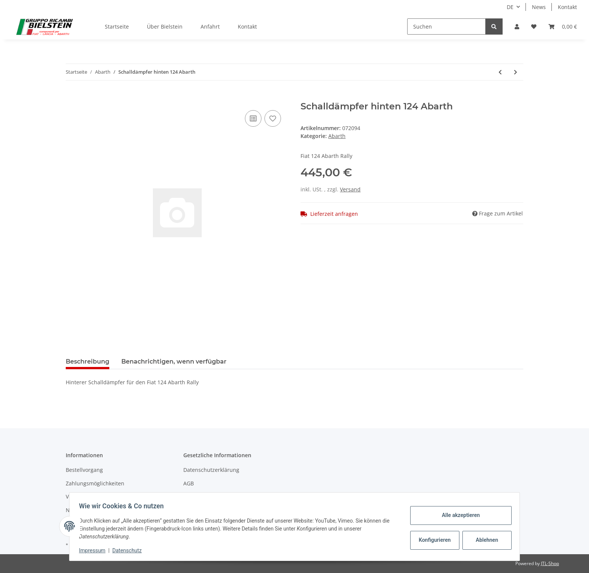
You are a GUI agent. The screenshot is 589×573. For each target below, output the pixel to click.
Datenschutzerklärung (211, 469)
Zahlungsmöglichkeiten (95, 483)
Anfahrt (210, 26)
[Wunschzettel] (533, 26)
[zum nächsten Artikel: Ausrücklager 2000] (515, 72)
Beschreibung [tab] (87, 361)
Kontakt (567, 7)
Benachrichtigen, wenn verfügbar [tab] (174, 361)
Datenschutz (129, 550)
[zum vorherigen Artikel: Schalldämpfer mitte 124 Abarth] (500, 72)
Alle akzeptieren (458, 515)
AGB (188, 483)
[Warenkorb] (562, 26)
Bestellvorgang (84, 469)
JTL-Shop (550, 563)
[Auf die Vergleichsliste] (253, 118)
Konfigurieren (433, 540)
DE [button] (510, 7)
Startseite (117, 26)
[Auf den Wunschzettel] (272, 118)
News (539, 7)
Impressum (95, 550)
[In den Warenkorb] (72, 97)
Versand (350, 189)
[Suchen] (446, 26)
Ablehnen (484, 540)
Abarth (337, 135)
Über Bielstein (165, 26)
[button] (517, 26)
